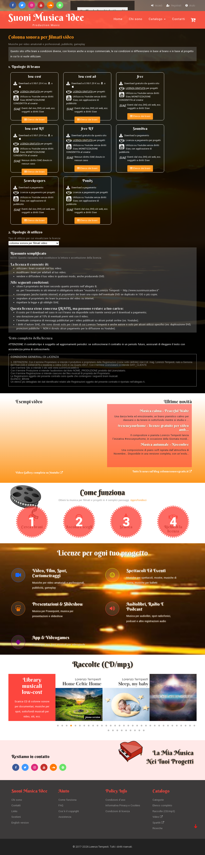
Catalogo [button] (157, 19)
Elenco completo (162, 805)
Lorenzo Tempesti (99, 847)
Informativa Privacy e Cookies (123, 805)
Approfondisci (138, 500)
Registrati (173, 5)
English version (20, 823)
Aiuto (190, 5)
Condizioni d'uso (115, 800)
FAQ (60, 805)
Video (158, 817)
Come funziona (67, 800)
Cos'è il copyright (68, 811)
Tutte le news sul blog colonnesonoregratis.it (162, 471)
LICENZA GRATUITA (30, 91)
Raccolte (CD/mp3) (164, 811)
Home (118, 19)
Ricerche (158, 828)
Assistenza (64, 817)
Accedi (156, 5)
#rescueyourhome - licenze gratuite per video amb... (153, 427)
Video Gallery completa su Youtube (39, 472)
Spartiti (158, 823)
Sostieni (16, 817)
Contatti (178, 19)
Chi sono (135, 19)
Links (14, 811)
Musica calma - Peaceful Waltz (164, 410)
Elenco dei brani (34, 119)
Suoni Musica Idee (46, 19)
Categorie (158, 800)
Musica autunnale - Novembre (165, 444)
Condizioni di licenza (118, 811)
